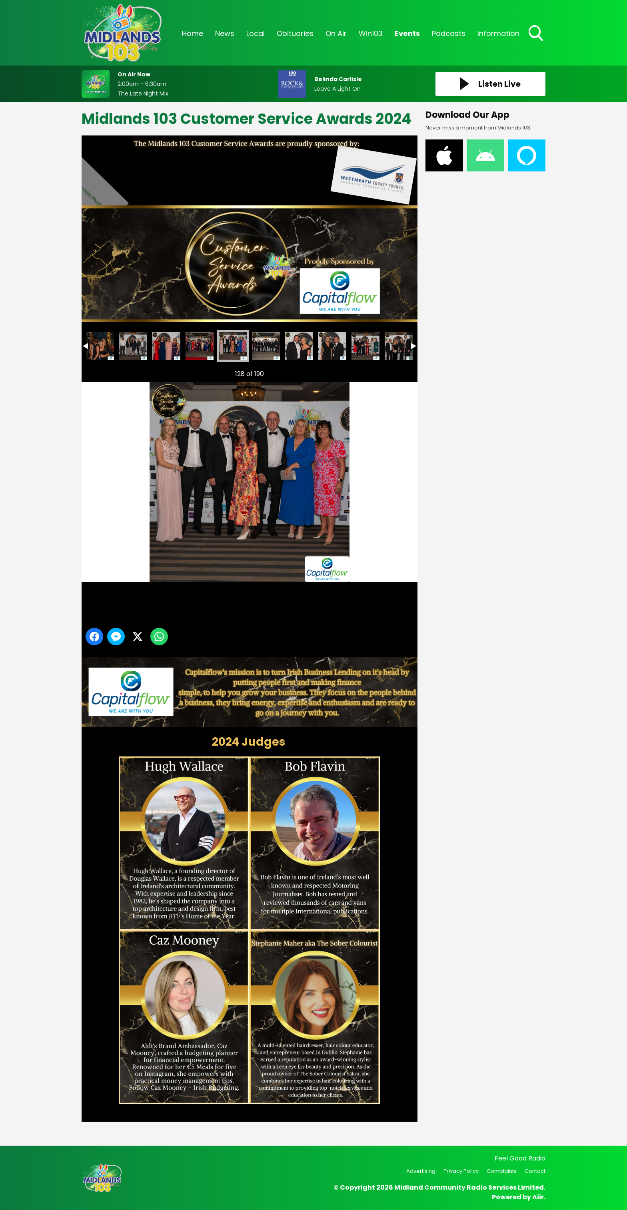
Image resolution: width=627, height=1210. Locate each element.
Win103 (371, 33)
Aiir (538, 1197)
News (224, 33)
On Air (336, 33)
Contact (535, 1171)
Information (498, 33)
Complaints (502, 1171)
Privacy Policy (461, 1171)
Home (192, 33)
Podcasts (448, 33)
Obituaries (295, 33)
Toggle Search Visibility (536, 34)
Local (255, 33)
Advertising (420, 1171)
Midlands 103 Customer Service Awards (100, 346)
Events (407, 33)
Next (398, 372)
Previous (98, 372)
